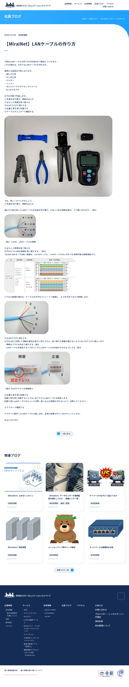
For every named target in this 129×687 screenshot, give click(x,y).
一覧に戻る (66, 434)
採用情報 (88, 3)
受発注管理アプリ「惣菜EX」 (30, 651)
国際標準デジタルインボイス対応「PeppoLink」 (31, 658)
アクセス (110, 3)
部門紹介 (9, 628)
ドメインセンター (30, 619)
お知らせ (99, 611)
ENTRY (47, 622)
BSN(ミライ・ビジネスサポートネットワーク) (32, 634)
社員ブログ (99, 3)
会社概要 (9, 615)
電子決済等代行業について (12, 620)
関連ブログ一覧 (62, 575)
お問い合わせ (108, 6)
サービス (78, 3)
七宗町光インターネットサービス (31, 644)
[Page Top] (121, 602)
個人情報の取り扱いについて (31, 676)
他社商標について (103, 631)
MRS (25, 615)
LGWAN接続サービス (31, 626)
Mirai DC (27, 622)
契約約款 (99, 627)
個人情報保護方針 (11, 676)
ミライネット (29, 640)
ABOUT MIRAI (50, 615)
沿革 (7, 625)
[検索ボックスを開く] (123, 5)
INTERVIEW (49, 619)
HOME (84, 19)
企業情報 (68, 3)
